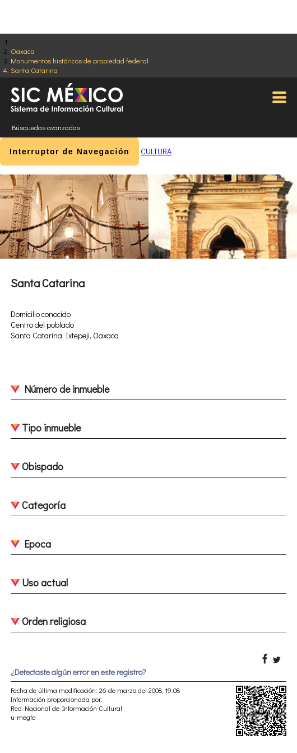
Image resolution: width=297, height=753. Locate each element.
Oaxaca (23, 51)
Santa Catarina (34, 70)
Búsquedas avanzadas (46, 127)
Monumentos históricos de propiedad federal (79, 60)
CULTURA (156, 151)
